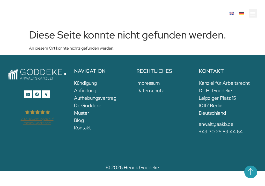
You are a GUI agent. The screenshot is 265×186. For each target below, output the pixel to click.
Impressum (148, 83)
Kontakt (82, 127)
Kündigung (85, 83)
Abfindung (85, 90)
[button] (253, 13)
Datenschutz (150, 90)
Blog (79, 120)
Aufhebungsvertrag (95, 98)
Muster (81, 113)
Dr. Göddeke (87, 105)
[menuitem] (232, 13)
